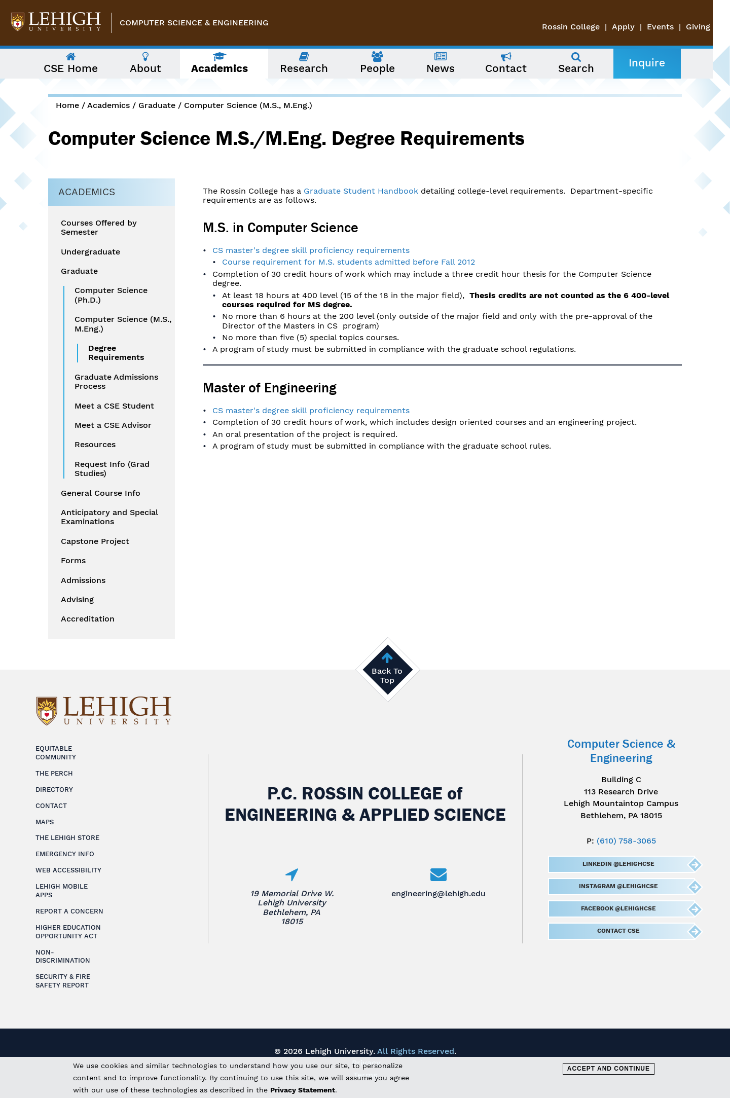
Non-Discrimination (62, 956)
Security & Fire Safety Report (62, 981)
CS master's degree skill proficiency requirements (311, 250)
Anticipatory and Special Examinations (109, 517)
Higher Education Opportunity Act (68, 932)
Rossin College (588, 26)
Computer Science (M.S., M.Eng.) (248, 105)
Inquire (655, 63)
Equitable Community (55, 753)
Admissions (83, 580)
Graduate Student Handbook (361, 191)
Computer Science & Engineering (194, 22)
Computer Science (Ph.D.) (111, 295)
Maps (44, 822)
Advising (77, 599)
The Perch (54, 773)
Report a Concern (69, 911)
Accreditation (88, 619)
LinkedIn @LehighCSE (618, 863)
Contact (51, 806)
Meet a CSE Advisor (113, 425)
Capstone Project (95, 541)
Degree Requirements (116, 353)
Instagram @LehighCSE (618, 886)
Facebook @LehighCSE (617, 908)
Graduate (156, 105)
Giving (715, 26)
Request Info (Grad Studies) (112, 469)
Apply (640, 26)
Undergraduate (90, 252)
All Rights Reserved (415, 1051)
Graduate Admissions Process (116, 382)
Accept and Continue (608, 1068)
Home (67, 105)
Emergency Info (64, 854)
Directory (54, 789)
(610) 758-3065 (626, 841)
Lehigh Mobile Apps (61, 891)
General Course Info (100, 493)
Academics (108, 105)
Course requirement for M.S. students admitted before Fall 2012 (348, 262)
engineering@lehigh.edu (438, 893)
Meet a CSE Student (114, 406)
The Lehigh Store (67, 837)
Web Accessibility (68, 870)
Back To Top (387, 675)
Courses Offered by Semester (99, 227)
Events (677, 26)
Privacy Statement (302, 1090)
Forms (73, 560)
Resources (95, 444)
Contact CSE (618, 930)
